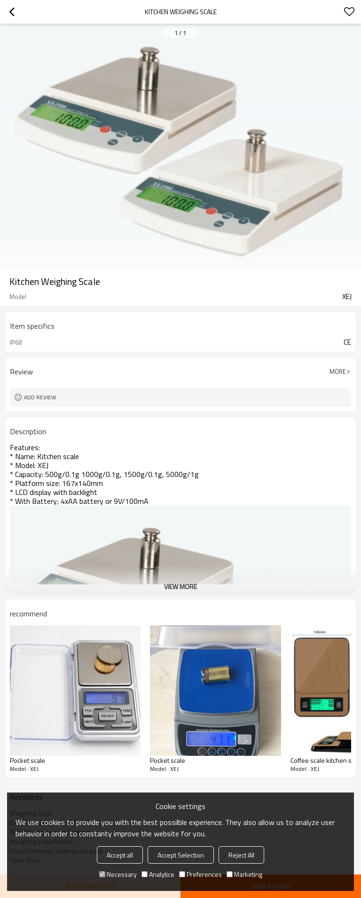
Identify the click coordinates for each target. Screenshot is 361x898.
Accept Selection (180, 855)
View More (180, 586)
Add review (40, 397)
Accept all (120, 855)
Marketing (244, 874)
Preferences (200, 874)
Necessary (118, 874)
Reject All (241, 855)
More (338, 371)
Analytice (157, 874)
